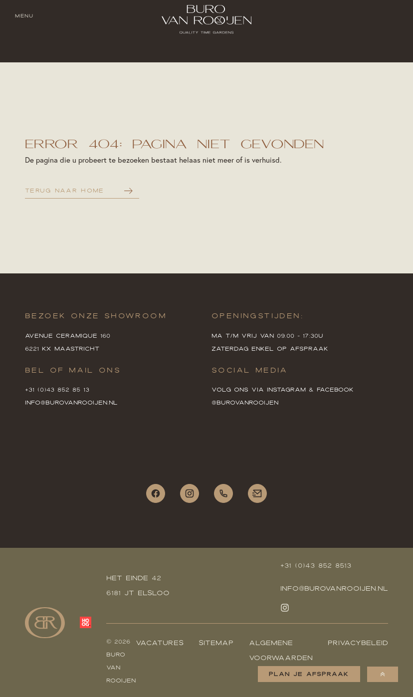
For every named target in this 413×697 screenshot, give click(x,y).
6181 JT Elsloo (138, 593)
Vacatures (160, 643)
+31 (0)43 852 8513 (315, 565)
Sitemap (216, 643)
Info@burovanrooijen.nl (334, 588)
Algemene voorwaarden (281, 650)
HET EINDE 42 (133, 578)
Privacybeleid (358, 643)
